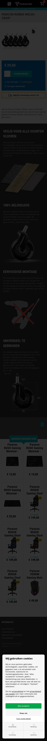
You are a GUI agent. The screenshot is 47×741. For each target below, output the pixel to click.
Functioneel (12, 735)
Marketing (33, 727)
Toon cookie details (23, 719)
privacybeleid (17, 691)
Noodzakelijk (12, 727)
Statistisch (33, 735)
